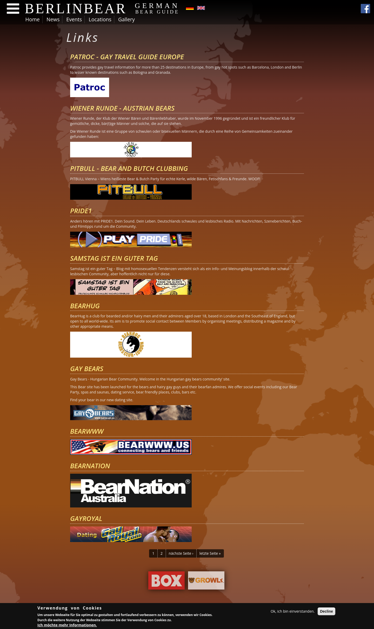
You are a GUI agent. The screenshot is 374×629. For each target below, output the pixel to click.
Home (32, 19)
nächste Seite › (181, 553)
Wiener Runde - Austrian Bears (122, 108)
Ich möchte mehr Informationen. (67, 625)
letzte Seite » (210, 553)
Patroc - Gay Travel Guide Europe (127, 56)
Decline (326, 612)
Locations (100, 19)
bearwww (87, 431)
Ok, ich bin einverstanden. (293, 611)
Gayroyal (86, 518)
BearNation (90, 465)
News (52, 19)
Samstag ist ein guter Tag (114, 258)
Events (74, 19)
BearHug (85, 305)
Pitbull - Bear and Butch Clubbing (129, 168)
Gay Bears (86, 368)
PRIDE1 (81, 210)
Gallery (126, 19)
